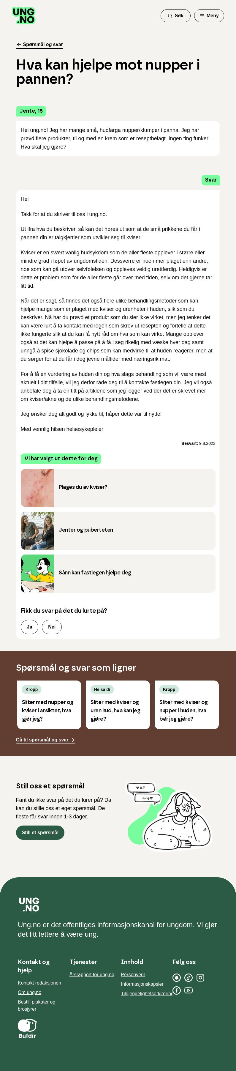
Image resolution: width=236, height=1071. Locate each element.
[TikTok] (188, 978)
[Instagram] (200, 978)
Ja (29, 626)
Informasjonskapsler (142, 984)
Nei (52, 626)
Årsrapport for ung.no (91, 974)
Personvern (133, 974)
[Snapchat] (176, 978)
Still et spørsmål (40, 832)
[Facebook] (176, 990)
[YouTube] (188, 990)
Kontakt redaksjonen (39, 982)
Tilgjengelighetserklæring (147, 993)
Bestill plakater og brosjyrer (36, 1005)
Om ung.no (29, 992)
